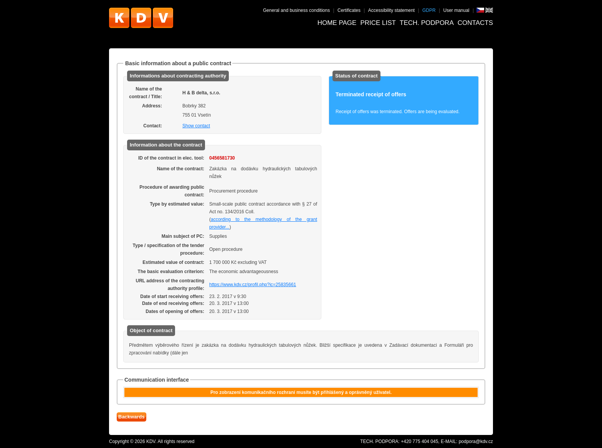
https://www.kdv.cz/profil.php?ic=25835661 (252, 284)
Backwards (131, 417)
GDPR (429, 10)
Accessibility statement (391, 10)
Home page (337, 22)
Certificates (349, 10)
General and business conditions (296, 10)
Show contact (196, 125)
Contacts (475, 22)
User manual (456, 10)
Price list (378, 22)
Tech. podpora (427, 22)
